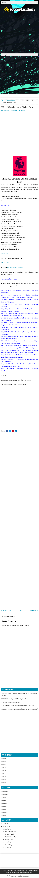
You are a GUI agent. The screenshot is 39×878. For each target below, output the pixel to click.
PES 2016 (4, 815)
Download (4, 254)
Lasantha (31, 875)
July (6, 842)
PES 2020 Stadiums (13, 101)
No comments (22, 110)
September (9, 837)
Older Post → (33, 610)
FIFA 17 (3, 780)
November (8, 831)
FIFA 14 (3, 771)
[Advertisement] (19, 31)
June (6, 845)
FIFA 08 (3, 759)
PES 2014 (4, 809)
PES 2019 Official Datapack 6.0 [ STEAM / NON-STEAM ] (19, 709)
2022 (5, 824)
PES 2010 (4, 797)
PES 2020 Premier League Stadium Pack (17, 107)
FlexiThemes (13, 875)
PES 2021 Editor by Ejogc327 (10, 702)
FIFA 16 (3, 777)
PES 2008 (4, 791)
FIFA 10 (3, 762)
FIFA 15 (3, 774)
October (8, 834)
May (6, 847)
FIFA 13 (3, 768)
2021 (5, 826)
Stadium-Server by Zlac (15, 267)
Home (4, 101)
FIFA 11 (3, 765)
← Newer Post (6, 610)
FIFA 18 (3, 783)
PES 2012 (4, 803)
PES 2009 (4, 794)
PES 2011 (4, 800)
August (7, 839)
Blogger (30, 872)
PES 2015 (4, 812)
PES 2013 (4, 806)
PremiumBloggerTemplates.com (20, 876)
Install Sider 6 (7, 263)
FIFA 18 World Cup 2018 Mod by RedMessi (15, 699)
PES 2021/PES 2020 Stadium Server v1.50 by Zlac (17, 705)
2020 (5, 829)
